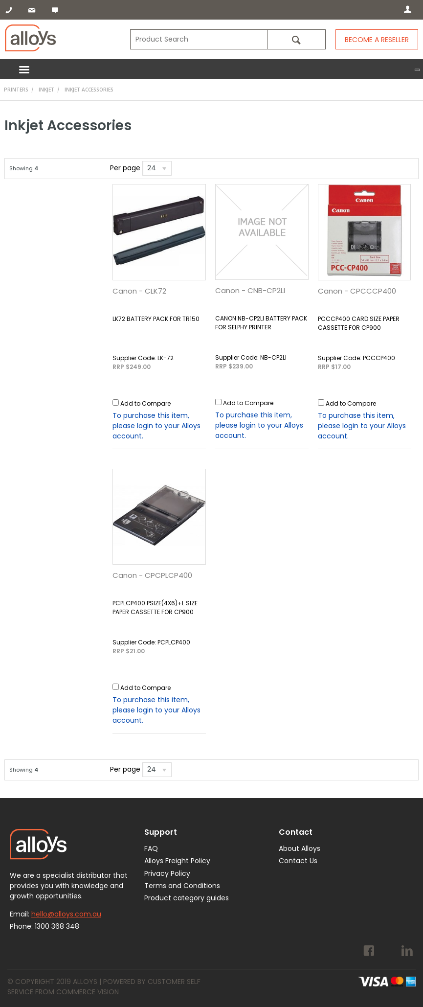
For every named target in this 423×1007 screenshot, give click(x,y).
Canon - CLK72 (139, 291)
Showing (23, 168)
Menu (211, 69)
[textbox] (198, 39)
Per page (125, 168)
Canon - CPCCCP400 (357, 291)
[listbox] (157, 168)
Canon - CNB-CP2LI (250, 290)
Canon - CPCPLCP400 (152, 575)
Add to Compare (145, 403)
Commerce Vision (87, 992)
